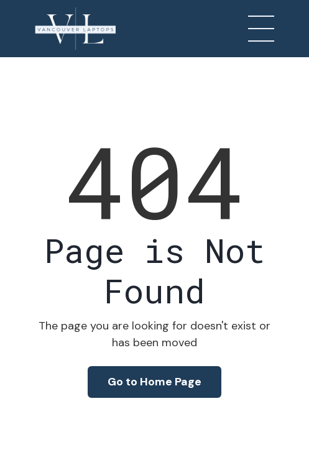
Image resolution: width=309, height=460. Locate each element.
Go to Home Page (154, 381)
